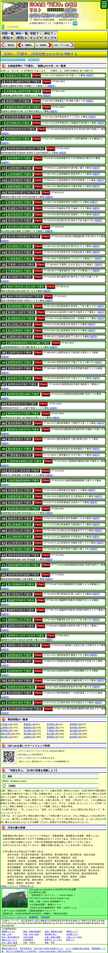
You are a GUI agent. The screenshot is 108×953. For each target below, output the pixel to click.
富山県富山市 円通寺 (19, 324)
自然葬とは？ (72, 934)
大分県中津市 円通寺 (19, 702)
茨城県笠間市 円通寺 (19, 202)
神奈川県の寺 (7, 734)
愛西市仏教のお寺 (9, 949)
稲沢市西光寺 (26, 949)
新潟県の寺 (29, 734)
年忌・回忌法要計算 (10, 937)
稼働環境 (33, 917)
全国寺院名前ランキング (13, 60)
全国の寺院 (33, 60)
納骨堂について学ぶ (53, 940)
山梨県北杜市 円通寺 (19, 352)
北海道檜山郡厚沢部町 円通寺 (23, 91)
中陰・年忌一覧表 (31, 934)
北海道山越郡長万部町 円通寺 (23, 81)
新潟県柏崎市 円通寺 (19, 306)
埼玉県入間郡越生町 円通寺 (23, 236)
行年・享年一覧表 (9, 943)
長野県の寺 (52, 737)
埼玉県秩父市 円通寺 (19, 246)
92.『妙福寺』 (42, 45)
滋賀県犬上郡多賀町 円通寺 (23, 470)
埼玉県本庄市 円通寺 (19, 252)
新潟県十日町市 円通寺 (21, 312)
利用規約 (45, 917)
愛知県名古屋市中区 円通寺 (23, 429)
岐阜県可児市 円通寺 (19, 378)
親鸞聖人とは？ (8, 931)
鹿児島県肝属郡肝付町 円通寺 (24, 708)
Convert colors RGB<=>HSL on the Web (55, 951)
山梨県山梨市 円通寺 (19, 336)
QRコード (27, 754)
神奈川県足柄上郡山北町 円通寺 (26, 286)
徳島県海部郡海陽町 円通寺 (23, 574)
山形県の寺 (6, 727)
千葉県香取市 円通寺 (19, 258)
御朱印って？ (72, 931)
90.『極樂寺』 (27, 45)
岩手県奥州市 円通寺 (18, 123)
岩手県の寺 (52, 724)
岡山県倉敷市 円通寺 (19, 524)
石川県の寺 (75, 734)
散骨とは (70, 940)
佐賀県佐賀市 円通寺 (19, 661)
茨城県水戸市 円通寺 (19, 208)
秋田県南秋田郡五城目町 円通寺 (26, 148)
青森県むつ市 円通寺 (18, 101)
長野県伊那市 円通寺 (19, 368)
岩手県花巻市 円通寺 (18, 116)
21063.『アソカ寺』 (62, 45)
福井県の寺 (6, 737)
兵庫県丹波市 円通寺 (19, 496)
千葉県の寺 (52, 731)
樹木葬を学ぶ (51, 934)
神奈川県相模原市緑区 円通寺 (24, 296)
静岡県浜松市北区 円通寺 (22, 404)
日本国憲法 (28, 940)
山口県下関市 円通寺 (19, 549)
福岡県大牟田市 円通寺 (21, 626)
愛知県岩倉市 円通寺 (19, 449)
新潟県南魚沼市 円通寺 (21, 318)
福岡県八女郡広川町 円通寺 (23, 645)
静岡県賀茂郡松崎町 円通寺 (23, 394)
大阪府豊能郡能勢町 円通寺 (23, 480)
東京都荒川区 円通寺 (19, 277)
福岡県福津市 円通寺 (19, 655)
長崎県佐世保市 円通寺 (21, 686)
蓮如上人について (9, 940)
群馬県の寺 (6, 731)
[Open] (36, 75)
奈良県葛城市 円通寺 (19, 502)
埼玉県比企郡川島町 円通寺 (23, 226)
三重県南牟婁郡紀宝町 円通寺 (24, 461)
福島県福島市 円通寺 (19, 186)
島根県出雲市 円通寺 (19, 518)
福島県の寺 (29, 727)
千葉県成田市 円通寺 (19, 270)
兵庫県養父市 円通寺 (19, 490)
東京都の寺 (75, 731)
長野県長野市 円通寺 (19, 362)
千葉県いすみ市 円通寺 (21, 264)
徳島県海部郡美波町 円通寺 (23, 555)
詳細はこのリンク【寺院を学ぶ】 (17, 886)
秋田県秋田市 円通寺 (18, 139)
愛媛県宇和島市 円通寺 (21, 600)
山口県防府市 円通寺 (19, 537)
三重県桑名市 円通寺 (19, 455)
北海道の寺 (6, 724)
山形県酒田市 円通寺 (19, 168)
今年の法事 (28, 937)
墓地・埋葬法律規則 (32, 931)
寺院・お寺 (6, 934)
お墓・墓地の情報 (52, 937)
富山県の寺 (52, 734)
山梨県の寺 (29, 737)
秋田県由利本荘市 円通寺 (20, 129)
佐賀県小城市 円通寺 (19, 680)
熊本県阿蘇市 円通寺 (19, 693)
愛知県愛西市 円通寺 (19, 439)
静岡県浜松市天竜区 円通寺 (23, 413)
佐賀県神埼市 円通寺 (19, 671)
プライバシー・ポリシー (14, 917)
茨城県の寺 (52, 727)
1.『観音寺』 (10, 45)
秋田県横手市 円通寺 (19, 158)
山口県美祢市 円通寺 (19, 543)
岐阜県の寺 (75, 737)
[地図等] (90, 75)
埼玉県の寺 (29, 731)
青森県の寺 (29, 724)
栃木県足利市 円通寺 (19, 214)
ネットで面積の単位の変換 (77, 949)
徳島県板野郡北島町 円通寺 (23, 565)
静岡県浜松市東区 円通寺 (22, 384)
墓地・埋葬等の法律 (53, 931)
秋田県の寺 (75, 724)
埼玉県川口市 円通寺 (19, 220)
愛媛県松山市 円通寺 (19, 619)
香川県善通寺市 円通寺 (21, 584)
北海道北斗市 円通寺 (18, 75)
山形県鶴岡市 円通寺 (19, 174)
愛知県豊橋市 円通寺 (19, 423)
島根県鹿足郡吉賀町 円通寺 (23, 508)
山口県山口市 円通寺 (19, 530)
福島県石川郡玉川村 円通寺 (23, 192)
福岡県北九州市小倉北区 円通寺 (26, 635)
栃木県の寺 (75, 727)
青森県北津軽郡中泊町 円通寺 (23, 107)
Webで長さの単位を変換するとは (48, 949)
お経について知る (74, 937)
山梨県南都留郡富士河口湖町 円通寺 (28, 343)
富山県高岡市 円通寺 (19, 330)
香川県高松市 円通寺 (19, 594)
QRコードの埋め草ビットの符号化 (21, 951)
